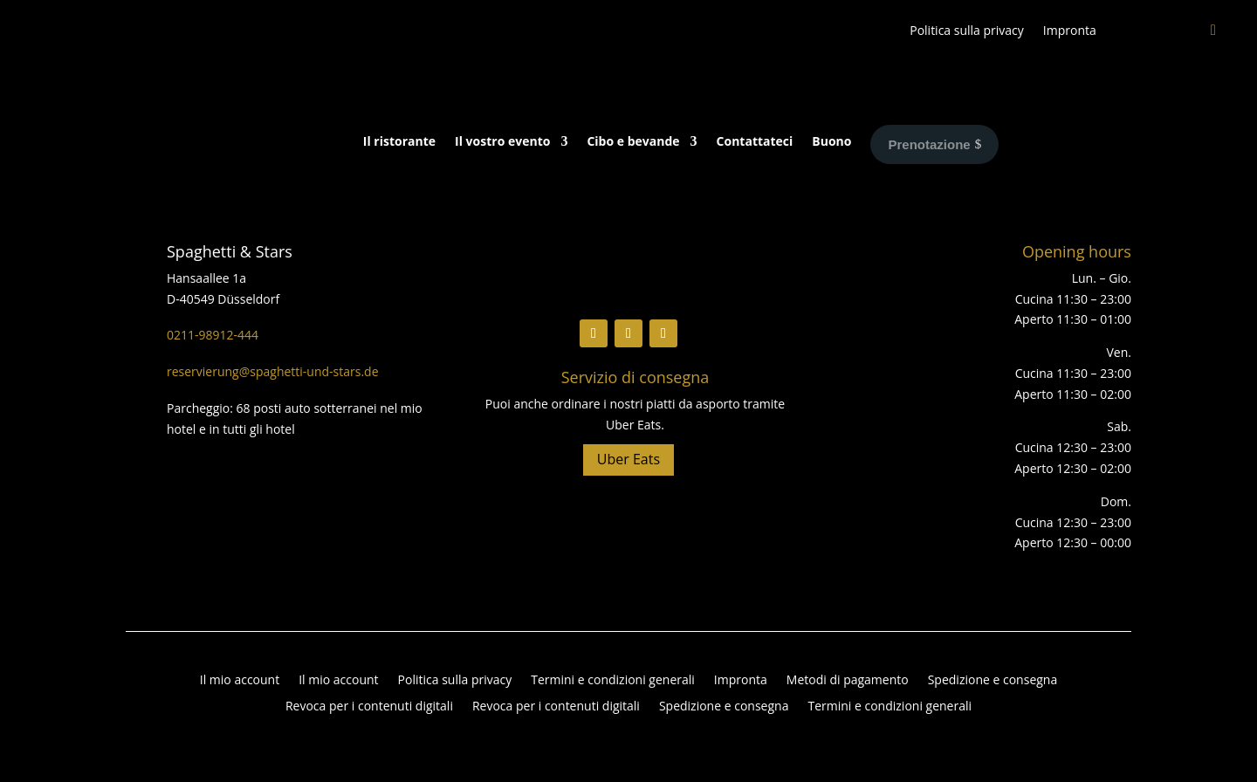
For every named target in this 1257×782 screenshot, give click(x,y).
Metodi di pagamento (847, 681)
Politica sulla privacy (967, 31)
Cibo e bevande (633, 142)
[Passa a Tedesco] (1158, 34)
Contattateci (755, 142)
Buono (831, 142)
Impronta (1069, 31)
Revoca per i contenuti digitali (369, 707)
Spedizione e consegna (993, 681)
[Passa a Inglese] (1123, 34)
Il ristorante (399, 142)
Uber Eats (628, 459)
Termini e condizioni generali (613, 681)
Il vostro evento (502, 142)
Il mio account (239, 681)
